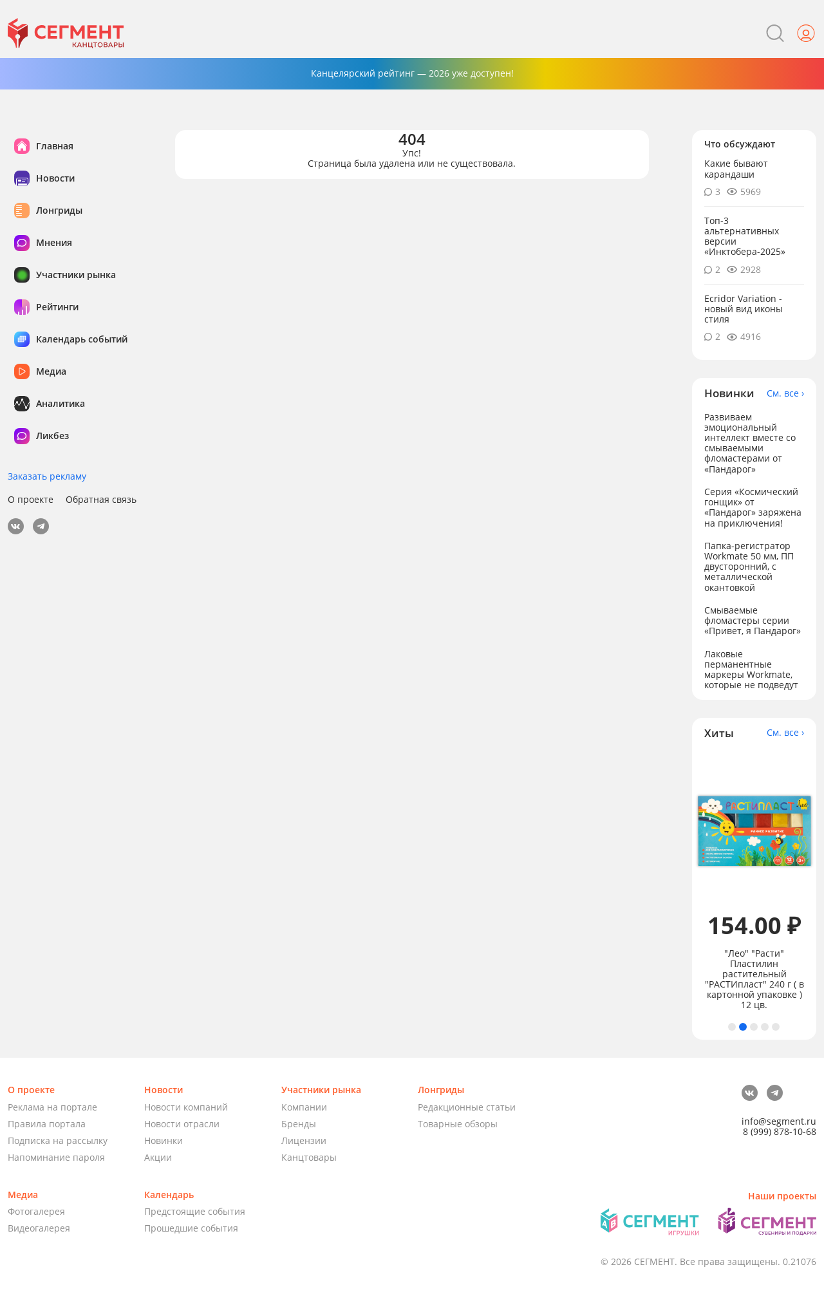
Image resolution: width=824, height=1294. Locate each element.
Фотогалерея (36, 1211)
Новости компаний (186, 1107)
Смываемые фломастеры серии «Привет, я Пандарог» (752, 620)
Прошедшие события (191, 1228)
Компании (304, 1107)
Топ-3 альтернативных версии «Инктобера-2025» (744, 236)
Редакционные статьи (467, 1107)
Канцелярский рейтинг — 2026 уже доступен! (412, 73)
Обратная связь (101, 499)
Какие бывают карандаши (736, 168)
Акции (158, 1157)
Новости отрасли (182, 1124)
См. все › (785, 393)
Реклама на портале (52, 1107)
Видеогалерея (39, 1228)
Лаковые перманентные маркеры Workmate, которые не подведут (751, 669)
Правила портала (47, 1124)
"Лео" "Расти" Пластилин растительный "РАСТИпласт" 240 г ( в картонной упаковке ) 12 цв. (754, 979)
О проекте (30, 499)
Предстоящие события (194, 1211)
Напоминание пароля (56, 1157)
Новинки (163, 1140)
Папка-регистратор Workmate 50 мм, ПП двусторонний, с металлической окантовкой (749, 566)
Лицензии (303, 1140)
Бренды (298, 1124)
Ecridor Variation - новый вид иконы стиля (743, 308)
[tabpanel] (754, 881)
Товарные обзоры (458, 1124)
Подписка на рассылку (58, 1140)
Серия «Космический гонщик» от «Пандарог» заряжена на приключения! (752, 507)
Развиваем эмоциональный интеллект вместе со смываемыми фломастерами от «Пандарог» (750, 442)
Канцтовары (309, 1157)
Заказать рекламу (47, 476)
